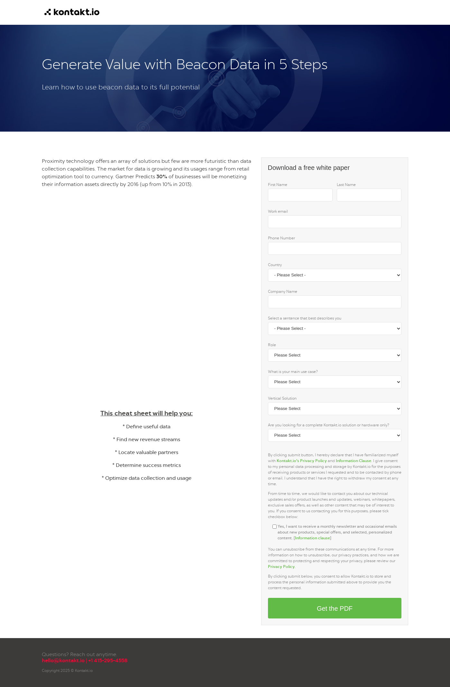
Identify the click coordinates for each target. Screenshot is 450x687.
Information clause (312, 538)
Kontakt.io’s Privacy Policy (302, 461)
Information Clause (353, 461)
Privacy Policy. (281, 566)
